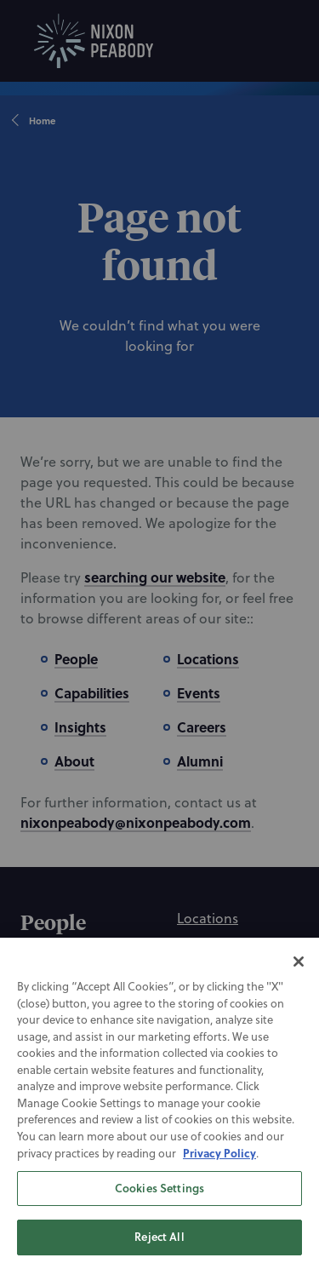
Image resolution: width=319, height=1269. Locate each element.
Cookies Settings (159, 1209)
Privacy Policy (219, 1175)
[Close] (298, 983)
